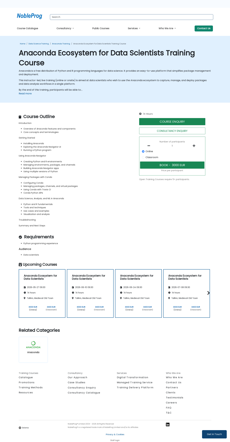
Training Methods (31, 387)
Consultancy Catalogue (84, 392)
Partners (172, 387)
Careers (171, 402)
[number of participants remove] (149, 145)
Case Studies (76, 382)
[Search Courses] (131, 17)
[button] (208, 293)
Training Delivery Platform (135, 387)
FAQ (169, 407)
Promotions (27, 382)
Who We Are (166, 28)
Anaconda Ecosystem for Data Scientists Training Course (99, 43)
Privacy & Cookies (115, 434)
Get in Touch (214, 434)
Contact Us (203, 28)
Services (133, 28)
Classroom (152, 157)
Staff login (115, 440)
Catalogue (26, 377)
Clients (171, 392)
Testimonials (174, 397)
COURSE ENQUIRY (172, 122)
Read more (25, 93)
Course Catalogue (27, 28)
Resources (26, 392)
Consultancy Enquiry (82, 387)
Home (22, 43)
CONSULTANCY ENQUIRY (172, 131)
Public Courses (100, 28)
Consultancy (64, 28)
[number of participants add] (194, 145)
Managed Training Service (135, 382)
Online (149, 151)
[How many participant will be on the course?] (172, 145)
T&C (169, 412)
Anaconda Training (61, 43)
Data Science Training (39, 43)
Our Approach (77, 377)
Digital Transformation (132, 377)
